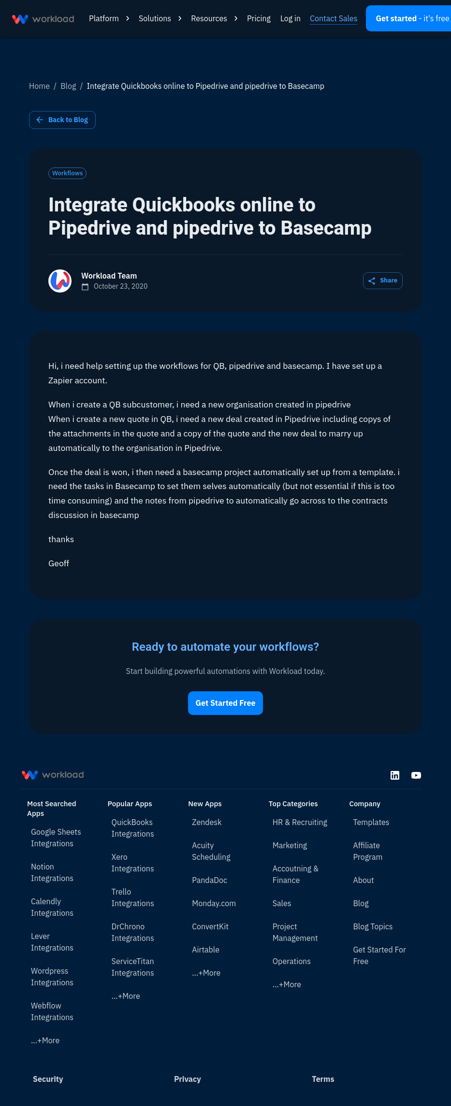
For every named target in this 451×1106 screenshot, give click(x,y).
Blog (68, 86)
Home (39, 86)
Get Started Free (225, 703)
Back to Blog (62, 120)
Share (383, 281)
